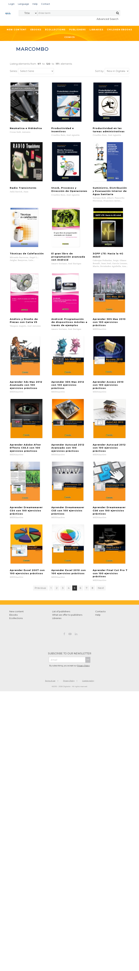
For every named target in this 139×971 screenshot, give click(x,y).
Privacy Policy (83, 651)
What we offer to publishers (67, 600)
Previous (40, 573)
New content (16, 597)
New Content (17, 29)
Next (101, 573)
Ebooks (35, 29)
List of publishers (61, 597)
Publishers (77, 29)
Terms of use (50, 666)
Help (97, 600)
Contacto (100, 597)
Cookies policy (88, 666)
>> (87, 645)
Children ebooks (119, 29)
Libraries (96, 29)
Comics (69, 37)
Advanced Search (108, 19)
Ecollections (55, 29)
